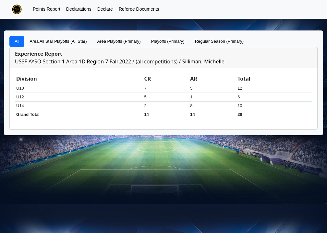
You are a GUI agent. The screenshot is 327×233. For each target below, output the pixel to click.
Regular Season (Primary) (219, 41)
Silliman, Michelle (203, 61)
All (17, 41)
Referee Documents (139, 9)
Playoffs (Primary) (168, 41)
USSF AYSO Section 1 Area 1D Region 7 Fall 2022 (73, 61)
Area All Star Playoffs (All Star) (58, 41)
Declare (105, 9)
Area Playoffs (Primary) (119, 41)
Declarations (78, 9)
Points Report (46, 9)
